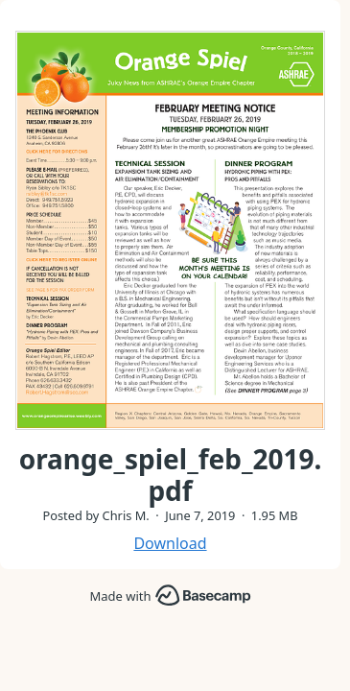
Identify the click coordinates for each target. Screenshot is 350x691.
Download (169, 543)
